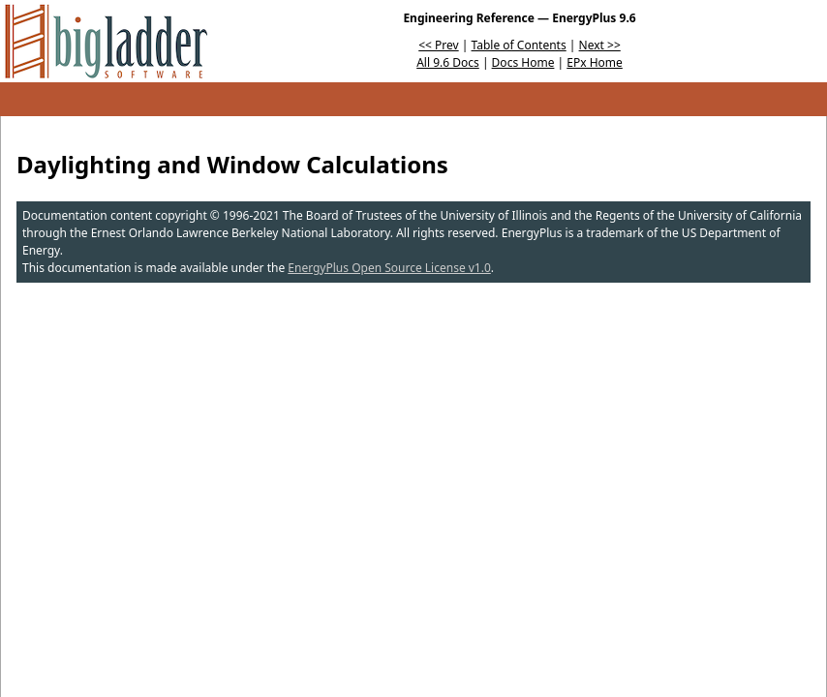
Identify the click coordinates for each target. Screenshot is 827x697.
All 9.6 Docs (447, 62)
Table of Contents (519, 45)
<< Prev (438, 45)
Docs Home (523, 62)
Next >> (600, 45)
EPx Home (595, 62)
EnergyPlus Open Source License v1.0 (389, 267)
